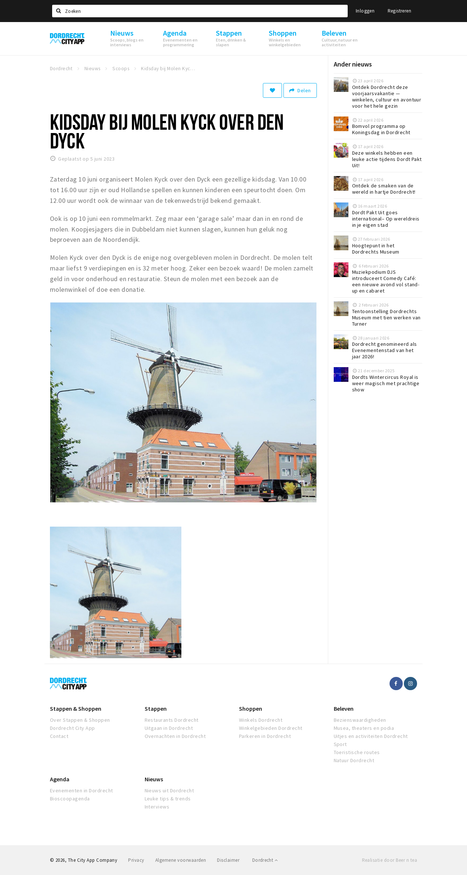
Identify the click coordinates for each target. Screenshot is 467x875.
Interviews (157, 806)
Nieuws (154, 779)
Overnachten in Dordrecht (175, 736)
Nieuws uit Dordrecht (169, 790)
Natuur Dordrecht (354, 760)
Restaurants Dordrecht (172, 720)
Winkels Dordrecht (260, 720)
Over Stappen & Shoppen (80, 720)
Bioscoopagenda (70, 798)
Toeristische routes (357, 752)
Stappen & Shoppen (75, 708)
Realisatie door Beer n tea (389, 860)
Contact (59, 736)
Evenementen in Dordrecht (81, 790)
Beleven (344, 708)
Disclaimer (228, 860)
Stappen (156, 708)
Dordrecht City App (72, 728)
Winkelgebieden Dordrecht (271, 728)
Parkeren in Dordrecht (265, 736)
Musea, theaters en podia (364, 728)
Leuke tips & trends (168, 798)
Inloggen (365, 11)
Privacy (136, 860)
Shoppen (250, 708)
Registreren (399, 11)
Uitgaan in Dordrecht (169, 728)
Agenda (59, 779)
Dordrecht (265, 860)
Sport (340, 744)
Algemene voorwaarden (180, 860)
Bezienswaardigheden (360, 720)
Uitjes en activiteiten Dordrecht (371, 736)
